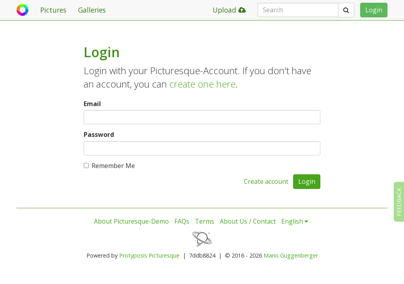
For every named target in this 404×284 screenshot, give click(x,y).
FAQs (181, 221)
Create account (266, 181)
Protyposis (133, 255)
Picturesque (164, 255)
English (294, 221)
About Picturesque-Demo (131, 221)
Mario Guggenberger (291, 255)
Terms (204, 221)
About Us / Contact (248, 221)
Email (92, 103)
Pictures (53, 10)
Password (99, 134)
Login (373, 10)
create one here (202, 83)
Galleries (92, 10)
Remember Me (109, 165)
